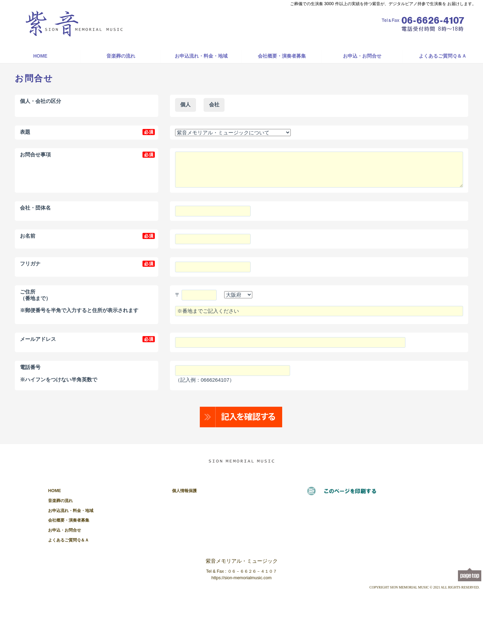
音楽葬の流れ (120, 56)
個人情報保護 (184, 490)
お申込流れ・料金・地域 (201, 56)
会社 (214, 104)
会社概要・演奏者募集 (282, 56)
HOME (40, 56)
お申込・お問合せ (362, 56)
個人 (185, 104)
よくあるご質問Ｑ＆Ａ (443, 56)
